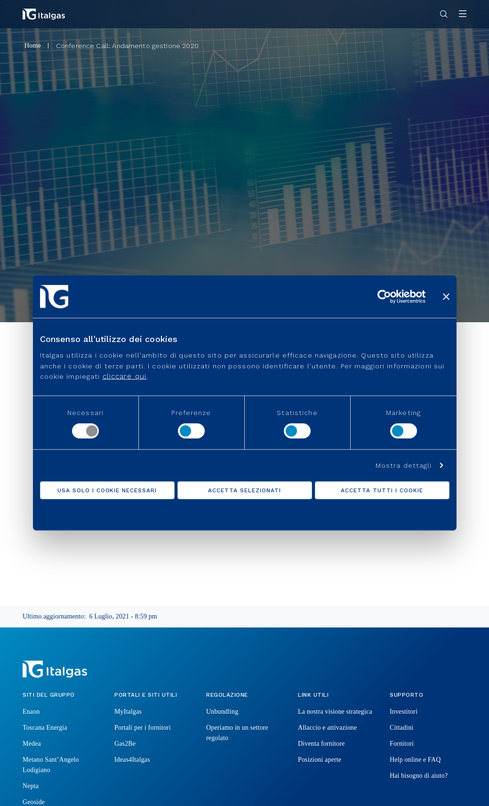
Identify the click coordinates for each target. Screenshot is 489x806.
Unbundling (222, 711)
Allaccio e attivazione (327, 727)
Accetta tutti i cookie (382, 490)
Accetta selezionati (244, 490)
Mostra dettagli (404, 465)
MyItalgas (128, 711)
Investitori (403, 711)
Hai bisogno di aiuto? (419, 775)
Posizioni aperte (319, 759)
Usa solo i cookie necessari (107, 490)
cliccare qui (124, 376)
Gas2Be (125, 743)
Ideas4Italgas (132, 759)
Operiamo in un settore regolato (237, 732)
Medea (32, 743)
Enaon (31, 711)
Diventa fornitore (321, 743)
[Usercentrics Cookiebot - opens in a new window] (384, 296)
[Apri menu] (462, 14)
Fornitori (402, 743)
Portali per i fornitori (142, 727)
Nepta (31, 786)
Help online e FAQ (415, 759)
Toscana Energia (45, 727)
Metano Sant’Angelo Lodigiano (51, 764)
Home (32, 45)
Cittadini (401, 727)
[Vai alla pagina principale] (44, 14)
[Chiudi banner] (446, 296)
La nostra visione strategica (335, 711)
